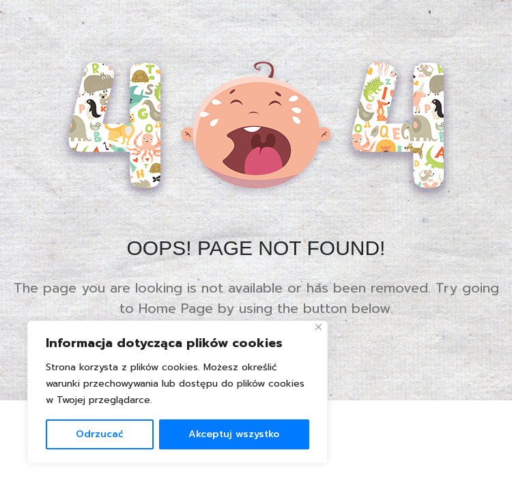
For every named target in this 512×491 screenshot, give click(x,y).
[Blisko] (318, 327)
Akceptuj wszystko (233, 434)
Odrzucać (100, 434)
